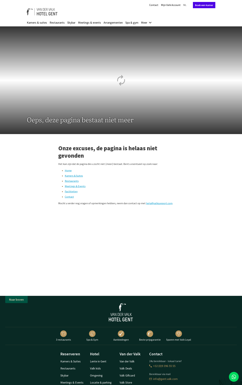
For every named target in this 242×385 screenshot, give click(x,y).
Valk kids (95, 368)
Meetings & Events (75, 186)
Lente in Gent (98, 361)
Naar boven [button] (16, 299)
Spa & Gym (92, 335)
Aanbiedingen (121, 335)
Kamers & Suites (74, 175)
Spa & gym (131, 22)
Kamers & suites (37, 22)
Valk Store (126, 382)
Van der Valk (127, 361)
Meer (146, 22)
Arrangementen (113, 22)
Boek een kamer (204, 5)
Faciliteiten (71, 191)
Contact (153, 5)
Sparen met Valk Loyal (178, 335)
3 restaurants (63, 335)
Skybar (71, 22)
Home (68, 170)
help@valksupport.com (159, 203)
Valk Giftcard (127, 375)
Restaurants (57, 22)
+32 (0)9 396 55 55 (162, 366)
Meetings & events (89, 22)
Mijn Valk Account (171, 5)
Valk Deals (126, 368)
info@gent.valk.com (163, 379)
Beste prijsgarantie (150, 335)
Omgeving (96, 375)
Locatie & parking (101, 382)
